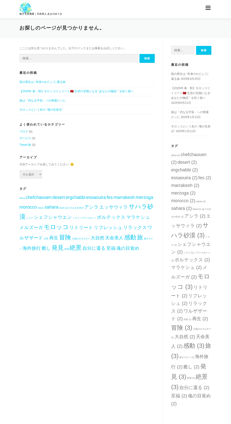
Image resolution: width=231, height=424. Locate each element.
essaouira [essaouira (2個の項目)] (96, 197)
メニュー (208, 7)
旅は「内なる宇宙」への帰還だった (42, 100)
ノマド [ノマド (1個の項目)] (76, 218)
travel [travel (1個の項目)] (62, 208)
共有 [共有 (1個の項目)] (46, 238)
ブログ (23, 131)
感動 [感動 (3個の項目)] (130, 237)
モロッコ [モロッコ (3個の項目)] (56, 226)
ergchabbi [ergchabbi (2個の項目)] (76, 197)
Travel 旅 (25, 144)
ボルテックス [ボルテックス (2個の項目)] (111, 217)
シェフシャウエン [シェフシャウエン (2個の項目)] (53, 217)
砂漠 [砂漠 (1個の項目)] (66, 249)
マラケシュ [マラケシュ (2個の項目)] (138, 217)
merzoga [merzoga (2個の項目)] (144, 197)
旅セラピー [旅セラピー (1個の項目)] (186, 357)
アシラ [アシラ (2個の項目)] (91, 207)
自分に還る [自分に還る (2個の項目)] (94, 248)
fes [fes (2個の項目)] (110, 197)
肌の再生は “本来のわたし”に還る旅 (42, 82)
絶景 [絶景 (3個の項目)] (76, 247)
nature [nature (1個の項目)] (41, 208)
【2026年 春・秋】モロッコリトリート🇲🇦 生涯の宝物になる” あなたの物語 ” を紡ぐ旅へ (76, 91)
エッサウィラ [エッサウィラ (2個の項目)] (113, 207)
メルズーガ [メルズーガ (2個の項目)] (31, 227)
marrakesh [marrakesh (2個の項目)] (124, 197)
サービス (25, 138)
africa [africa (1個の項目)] (22, 198)
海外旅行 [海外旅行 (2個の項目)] (32, 248)
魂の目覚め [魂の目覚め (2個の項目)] (127, 248)
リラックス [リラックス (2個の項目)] (135, 227)
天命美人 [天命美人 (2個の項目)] (114, 237)
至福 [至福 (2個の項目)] (111, 248)
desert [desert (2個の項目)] (58, 197)
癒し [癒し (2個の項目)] (46, 248)
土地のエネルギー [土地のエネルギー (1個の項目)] (81, 238)
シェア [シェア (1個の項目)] (29, 218)
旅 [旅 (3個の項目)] (140, 237)
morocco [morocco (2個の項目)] (28, 207)
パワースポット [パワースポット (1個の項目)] (88, 218)
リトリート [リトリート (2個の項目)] (81, 227)
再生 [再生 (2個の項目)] (53, 237)
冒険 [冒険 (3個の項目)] (65, 237)
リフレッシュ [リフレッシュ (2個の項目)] (108, 227)
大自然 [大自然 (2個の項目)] (97, 237)
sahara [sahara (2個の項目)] (51, 207)
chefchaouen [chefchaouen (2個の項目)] (38, 197)
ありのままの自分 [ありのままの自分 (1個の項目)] (74, 208)
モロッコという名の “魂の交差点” (41, 109)
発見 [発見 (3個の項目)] (58, 247)
